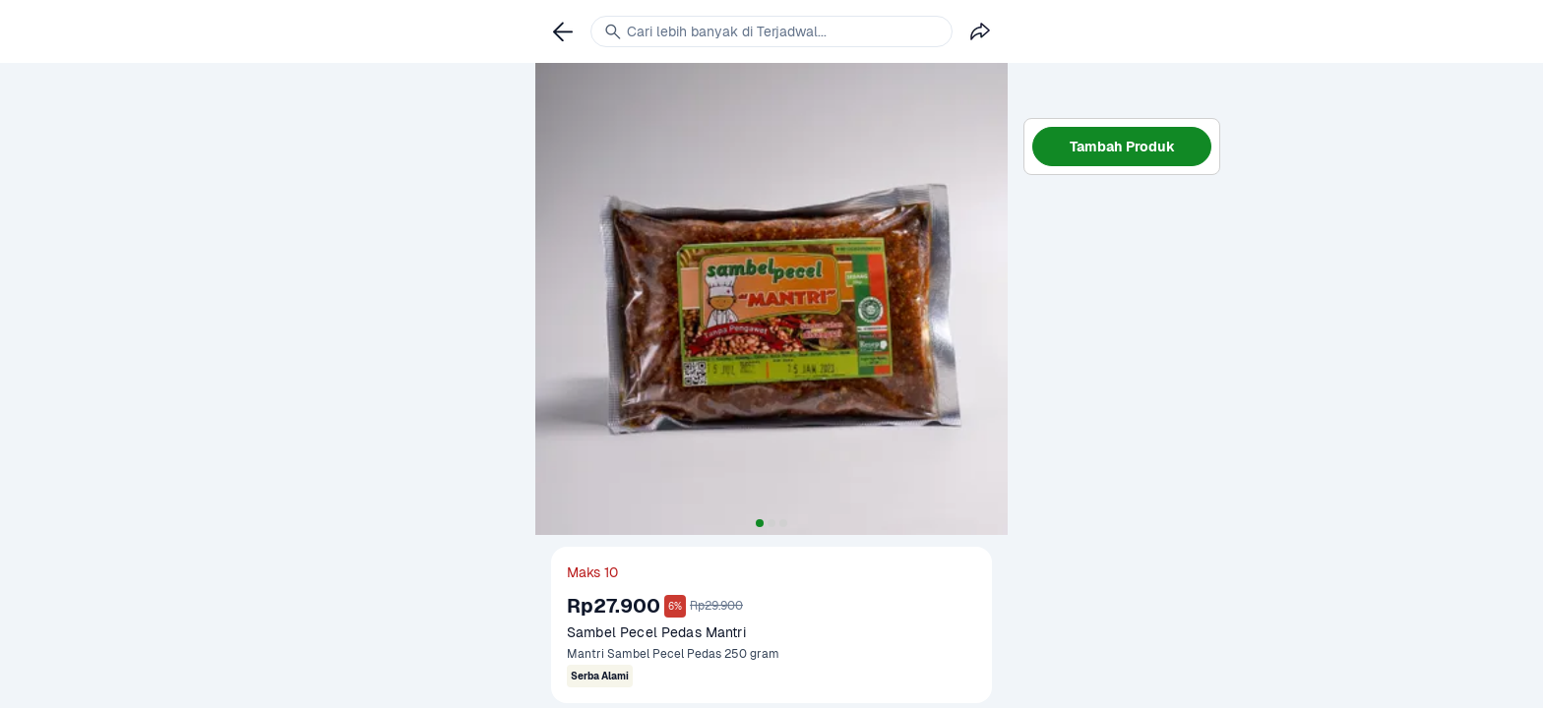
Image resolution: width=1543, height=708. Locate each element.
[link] (563, 31)
